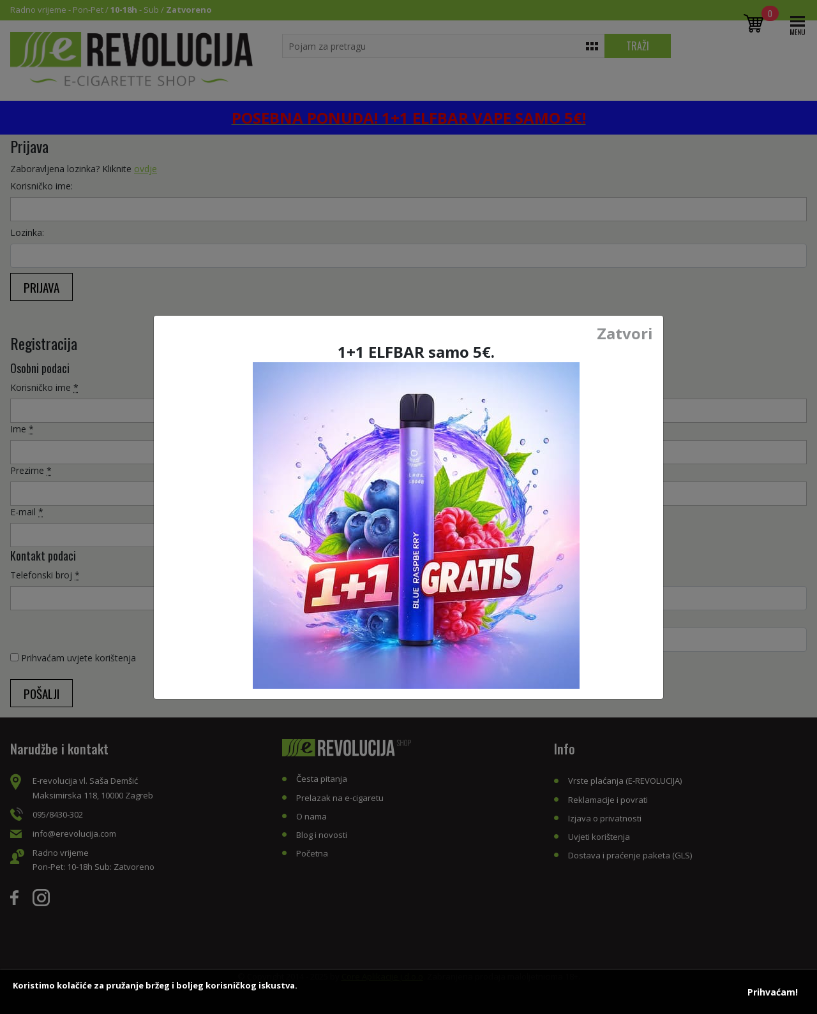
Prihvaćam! (772, 992)
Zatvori (625, 333)
